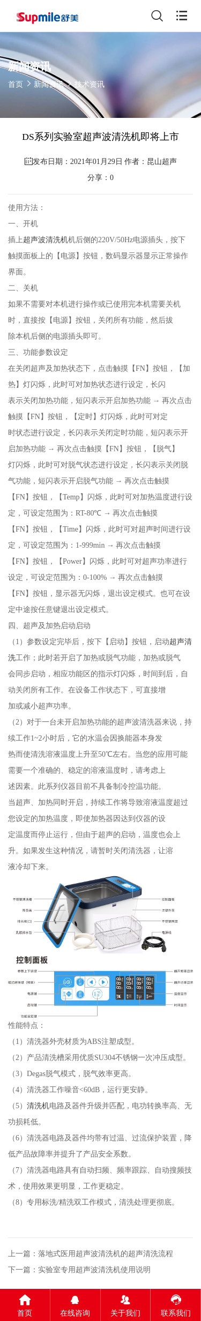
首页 (15, 84)
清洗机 (38, 1106)
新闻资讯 (49, 84)
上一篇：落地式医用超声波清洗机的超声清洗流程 (90, 1254)
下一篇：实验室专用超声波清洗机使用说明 (79, 1270)
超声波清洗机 (45, 240)
